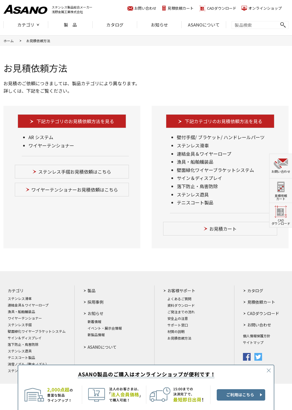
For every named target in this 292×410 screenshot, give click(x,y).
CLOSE (268, 370)
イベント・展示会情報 (105, 328)
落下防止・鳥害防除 (23, 344)
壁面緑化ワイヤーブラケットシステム (37, 331)
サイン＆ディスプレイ (25, 338)
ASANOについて (204, 25)
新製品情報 (96, 334)
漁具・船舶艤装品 (21, 311)
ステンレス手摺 (20, 324)
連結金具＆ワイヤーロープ (28, 305)
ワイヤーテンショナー (25, 318)
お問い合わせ (145, 8)
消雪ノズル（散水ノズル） (28, 364)
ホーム (8, 40)
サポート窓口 (177, 325)
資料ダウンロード (181, 305)
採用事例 (96, 302)
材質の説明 (175, 331)
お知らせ (159, 25)
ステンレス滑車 (20, 298)
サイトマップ (253, 342)
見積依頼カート (181, 8)
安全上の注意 (177, 318)
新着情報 (94, 321)
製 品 (70, 25)
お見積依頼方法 (179, 338)
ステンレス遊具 (20, 351)
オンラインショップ (265, 8)
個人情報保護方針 (256, 336)
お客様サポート (181, 291)
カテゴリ (26, 25)
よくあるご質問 (179, 299)
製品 (92, 291)
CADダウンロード (221, 8)
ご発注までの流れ (181, 312)
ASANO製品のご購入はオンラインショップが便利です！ (146, 387)
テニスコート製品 (21, 357)
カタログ (114, 25)
